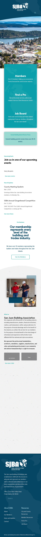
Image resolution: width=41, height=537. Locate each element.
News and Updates (9, 518)
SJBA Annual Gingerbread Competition (19, 200)
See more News (8, 214)
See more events (10, 176)
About (6, 511)
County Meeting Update (13, 186)
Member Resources (27, 517)
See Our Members (20, 257)
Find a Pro (24, 521)
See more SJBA (9, 363)
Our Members (8, 515)
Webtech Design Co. (30, 535)
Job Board (24, 524)
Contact (6, 521)
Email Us (10, 498)
